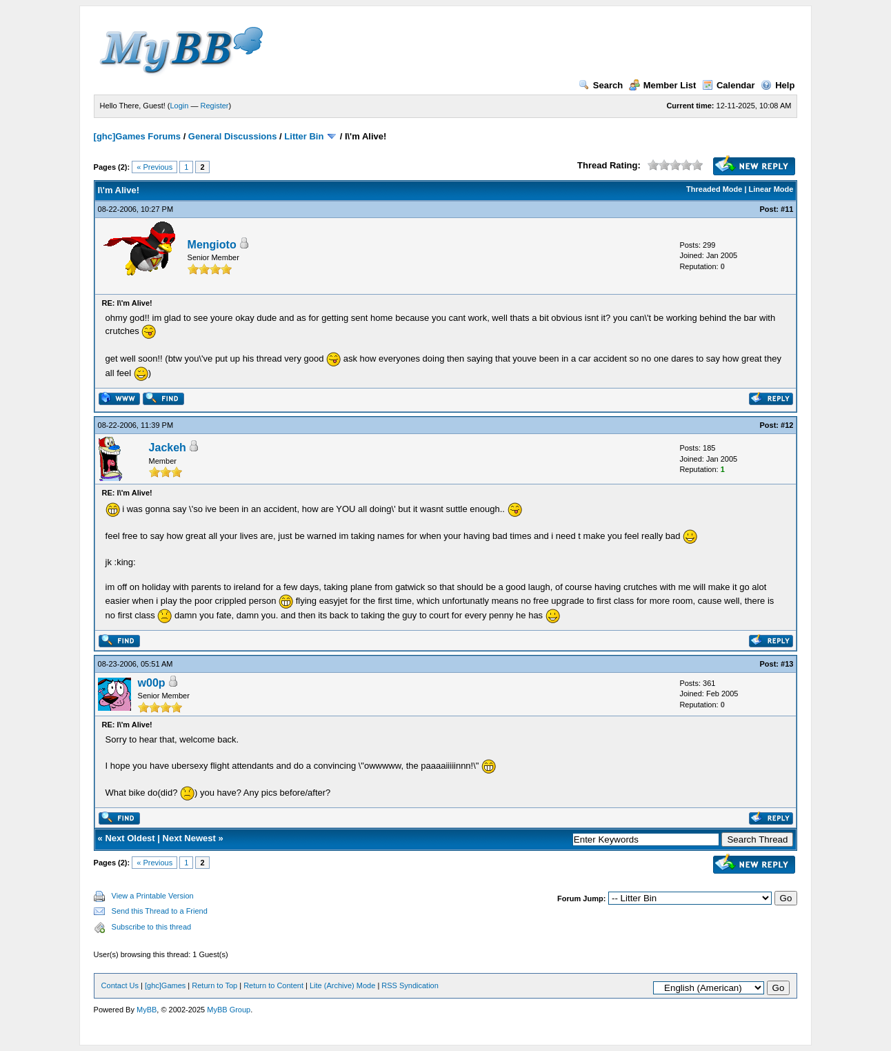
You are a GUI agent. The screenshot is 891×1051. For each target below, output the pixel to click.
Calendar (728, 85)
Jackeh (167, 447)
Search (601, 85)
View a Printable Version (153, 896)
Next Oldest (129, 838)
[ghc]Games (165, 985)
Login (179, 105)
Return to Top (214, 985)
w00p (152, 683)
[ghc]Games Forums (137, 136)
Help (777, 85)
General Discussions (232, 136)
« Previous (154, 167)
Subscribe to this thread (152, 927)
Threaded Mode (714, 189)
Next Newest (189, 838)
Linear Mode (771, 189)
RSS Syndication (410, 985)
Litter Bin (303, 136)
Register (215, 105)
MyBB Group (228, 1009)
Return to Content (273, 985)
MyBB (147, 1009)
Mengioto (212, 245)
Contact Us (120, 985)
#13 (787, 664)
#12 (787, 425)
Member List (663, 85)
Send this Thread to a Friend (160, 911)
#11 (787, 209)
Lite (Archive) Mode (342, 985)
